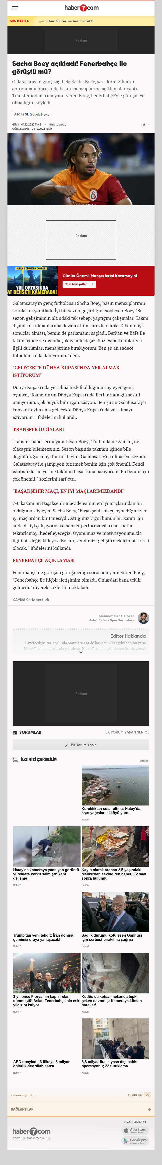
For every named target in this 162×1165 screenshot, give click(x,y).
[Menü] (16, 8)
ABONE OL (21, 114)
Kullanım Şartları (23, 1095)
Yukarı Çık (139, 1095)
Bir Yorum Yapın (81, 745)
